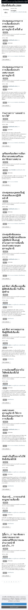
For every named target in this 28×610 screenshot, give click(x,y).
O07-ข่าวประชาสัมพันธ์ (13, 56)
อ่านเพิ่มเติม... (6, 59)
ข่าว (19, 40)
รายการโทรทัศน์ (11, 170)
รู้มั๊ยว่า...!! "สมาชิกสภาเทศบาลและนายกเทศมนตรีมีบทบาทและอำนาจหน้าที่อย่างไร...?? (13, 540)
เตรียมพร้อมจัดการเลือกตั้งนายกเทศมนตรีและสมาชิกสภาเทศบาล (13, 156)
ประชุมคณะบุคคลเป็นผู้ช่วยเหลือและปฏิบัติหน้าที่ (13, 195)
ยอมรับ (14, 604)
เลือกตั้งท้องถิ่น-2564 (12, 40)
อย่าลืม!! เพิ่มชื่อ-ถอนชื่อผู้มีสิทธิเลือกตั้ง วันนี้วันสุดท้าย (13, 289)
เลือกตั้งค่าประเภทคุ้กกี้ (14, 607)
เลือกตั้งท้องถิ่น (22, 56)
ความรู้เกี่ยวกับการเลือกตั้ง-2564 (17, 12)
